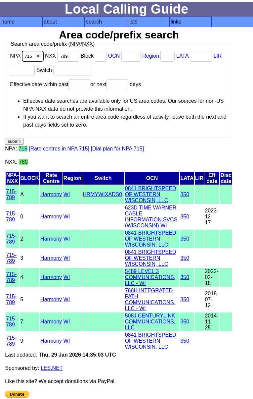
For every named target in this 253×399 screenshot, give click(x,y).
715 (23, 148)
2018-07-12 (211, 299)
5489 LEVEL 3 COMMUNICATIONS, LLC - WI (150, 277)
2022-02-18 (211, 277)
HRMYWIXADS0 (102, 194)
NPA (27, 56)
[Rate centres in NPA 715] (59, 148)
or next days (115, 84)
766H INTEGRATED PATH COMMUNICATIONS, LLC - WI (150, 299)
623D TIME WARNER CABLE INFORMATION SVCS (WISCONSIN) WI (151, 216)
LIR (218, 56)
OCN (114, 56)
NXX (63, 56)
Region (150, 56)
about (50, 22)
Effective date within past (50, 84)
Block (94, 56)
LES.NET (52, 368)
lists (133, 22)
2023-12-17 (211, 216)
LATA (182, 56)
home (8, 22)
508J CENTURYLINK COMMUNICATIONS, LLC (150, 321)
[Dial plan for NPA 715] (117, 148)
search (94, 22)
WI (66, 194)
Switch (64, 70)
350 (184, 194)
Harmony (51, 194)
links (176, 22)
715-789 (11, 194)
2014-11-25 (211, 321)
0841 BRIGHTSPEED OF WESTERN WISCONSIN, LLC (150, 194)
